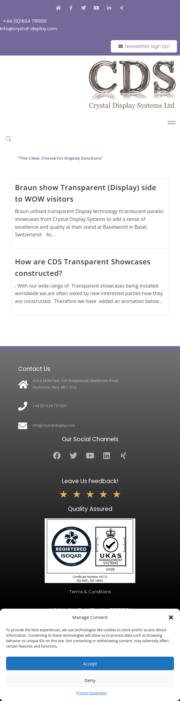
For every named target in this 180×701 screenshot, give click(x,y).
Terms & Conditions (90, 592)
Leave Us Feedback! (90, 481)
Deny (90, 680)
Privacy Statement (91, 693)
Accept (90, 664)
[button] (171, 617)
